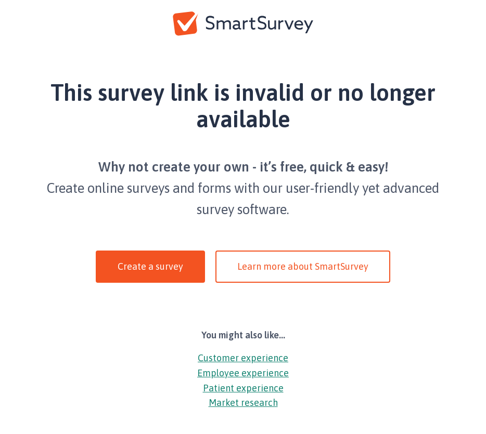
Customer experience (243, 357)
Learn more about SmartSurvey (302, 266)
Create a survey (150, 266)
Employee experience (243, 372)
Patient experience (243, 388)
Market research (243, 402)
